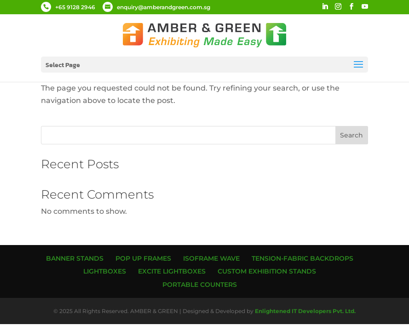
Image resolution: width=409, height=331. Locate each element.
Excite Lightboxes (172, 271)
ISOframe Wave (211, 258)
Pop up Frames (143, 258)
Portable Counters (199, 284)
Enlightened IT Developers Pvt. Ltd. (305, 311)
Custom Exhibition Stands (267, 271)
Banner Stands (75, 258)
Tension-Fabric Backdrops (302, 258)
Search (351, 135)
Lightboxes (104, 271)
